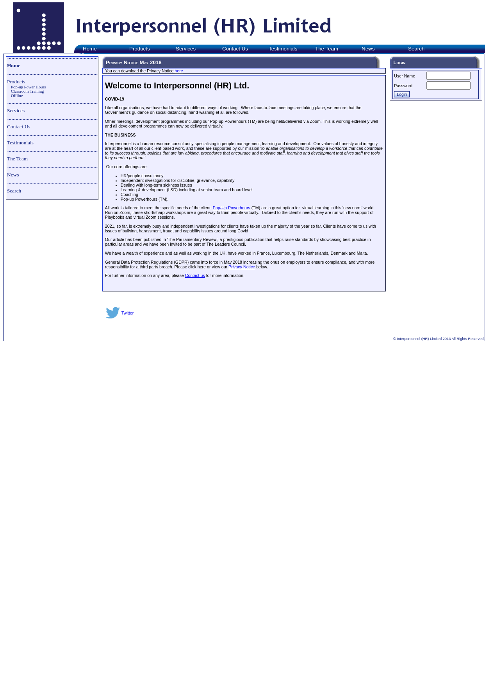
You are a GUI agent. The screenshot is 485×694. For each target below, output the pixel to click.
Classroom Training (27, 91)
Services (16, 110)
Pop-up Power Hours (28, 87)
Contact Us (18, 126)
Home (13, 65)
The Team (17, 159)
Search (14, 191)
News (13, 175)
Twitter (127, 313)
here (179, 70)
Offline (17, 95)
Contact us (195, 275)
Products (16, 82)
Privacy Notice (241, 266)
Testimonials (20, 143)
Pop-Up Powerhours (231, 207)
